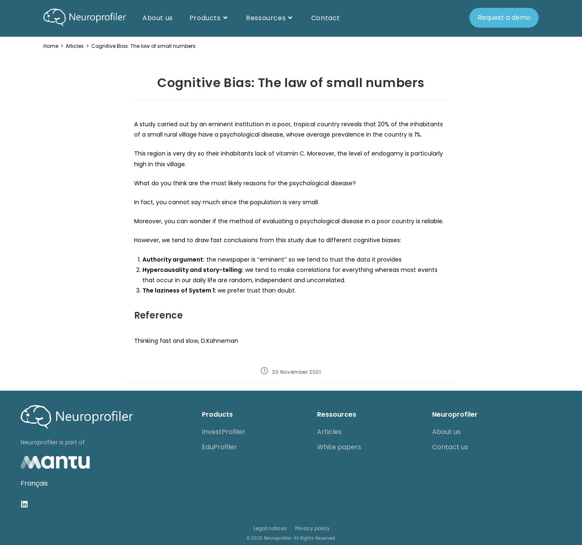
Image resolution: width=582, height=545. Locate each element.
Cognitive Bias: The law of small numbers (143, 46)
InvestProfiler (223, 431)
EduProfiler (219, 447)
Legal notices (270, 528)
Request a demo (504, 17)
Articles (329, 431)
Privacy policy (312, 528)
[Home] (50, 46)
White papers (339, 447)
